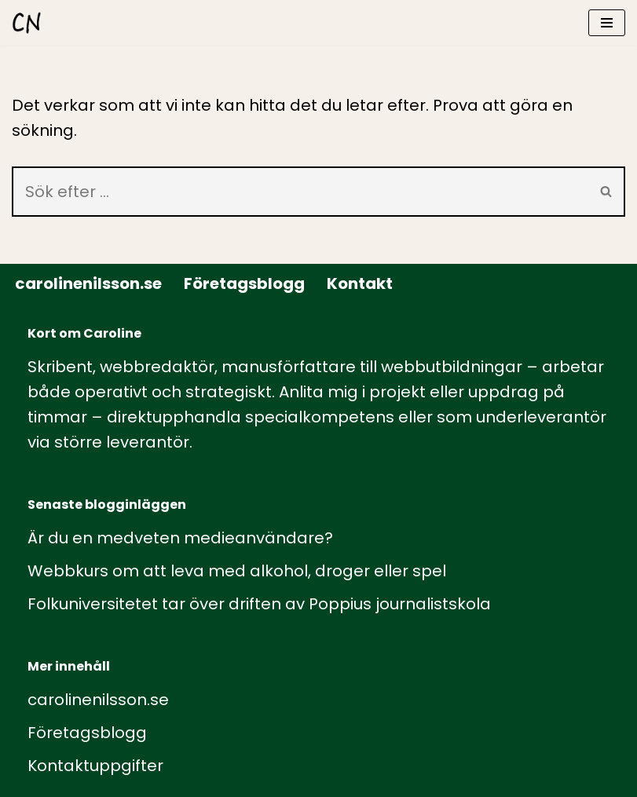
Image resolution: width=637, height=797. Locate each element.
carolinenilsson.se (88, 283)
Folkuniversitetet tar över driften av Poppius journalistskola (259, 604)
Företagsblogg (244, 283)
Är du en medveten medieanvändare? (180, 538)
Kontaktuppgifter (95, 766)
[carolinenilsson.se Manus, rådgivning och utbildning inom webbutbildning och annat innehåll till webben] (27, 23)
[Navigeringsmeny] (606, 22)
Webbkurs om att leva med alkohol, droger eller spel (236, 571)
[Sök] (300, 191)
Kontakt (360, 283)
